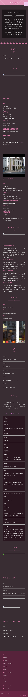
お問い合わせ (6, 681)
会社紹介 (5, 654)
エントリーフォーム (13, 414)
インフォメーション (8, 672)
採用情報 (5, 675)
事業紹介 (5, 660)
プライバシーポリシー (8, 685)
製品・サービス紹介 (8, 663)
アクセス (5, 678)
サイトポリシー (7, 688)
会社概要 (5, 666)
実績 (5, 669)
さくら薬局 (23, 695)
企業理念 (5, 657)
